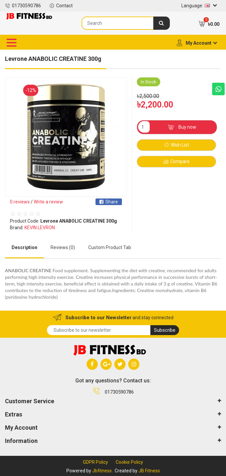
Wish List (176, 145)
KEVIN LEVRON (39, 227)
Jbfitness (102, 470)
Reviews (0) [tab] (63, 247)
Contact (61, 5)
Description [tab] (24, 247)
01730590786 (23, 5)
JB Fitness (149, 470)
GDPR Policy (95, 462)
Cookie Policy (129, 462)
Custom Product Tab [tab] (109, 247)
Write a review (48, 201)
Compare (177, 162)
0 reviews (20, 201)
